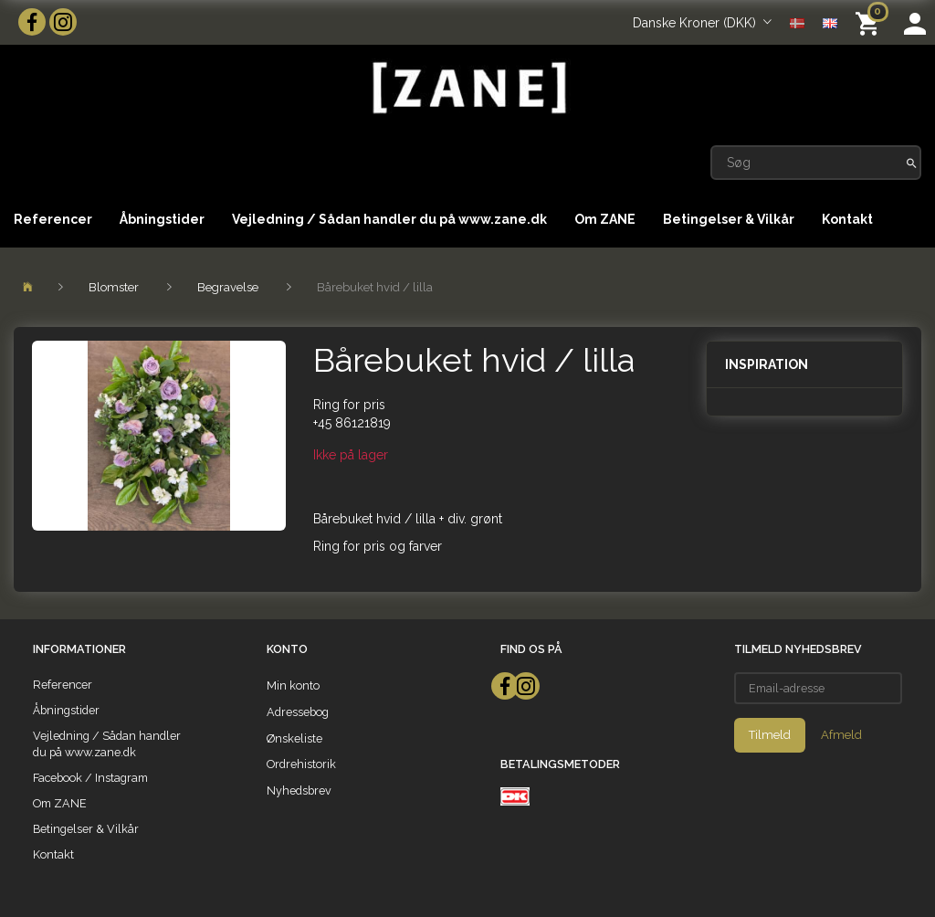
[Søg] (912, 162)
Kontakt (847, 219)
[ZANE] (467, 88)
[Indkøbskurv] (870, 22)
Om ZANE (605, 219)
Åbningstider (162, 219)
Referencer (53, 219)
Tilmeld (770, 735)
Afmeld (841, 735)
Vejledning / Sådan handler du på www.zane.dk (389, 219)
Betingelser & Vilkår (728, 219)
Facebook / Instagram (90, 778)
